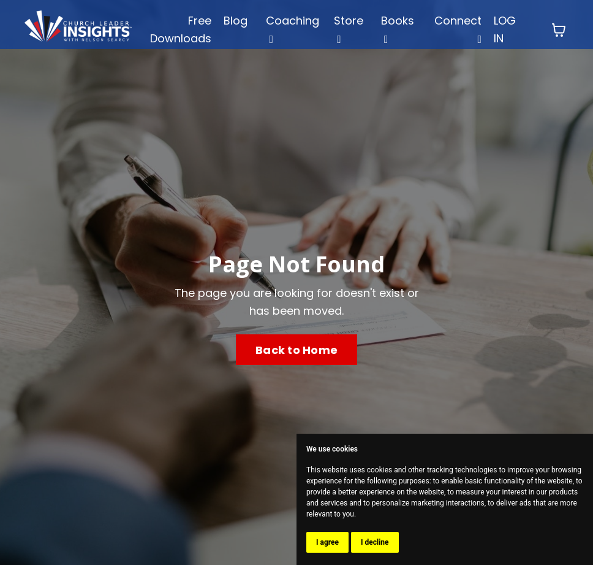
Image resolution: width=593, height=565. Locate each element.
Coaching (292, 29)
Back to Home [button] (296, 350)
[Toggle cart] (558, 30)
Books (397, 29)
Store (348, 29)
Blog (235, 20)
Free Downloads (180, 29)
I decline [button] (375, 542)
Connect (458, 29)
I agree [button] (327, 542)
